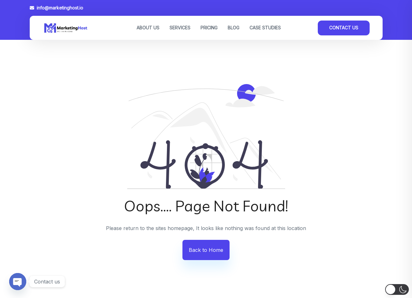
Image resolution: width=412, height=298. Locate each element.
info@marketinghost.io (56, 7)
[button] (397, 289)
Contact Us (343, 27)
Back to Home (206, 250)
